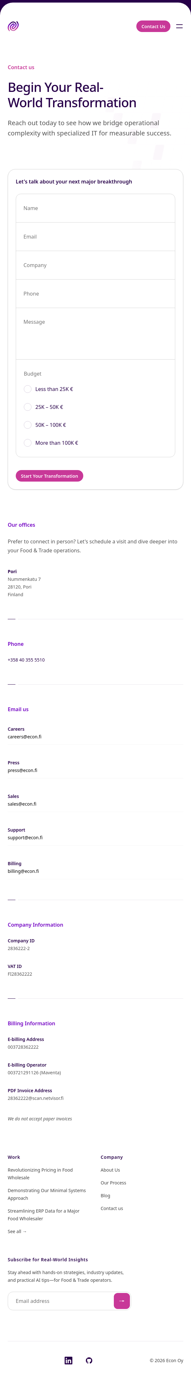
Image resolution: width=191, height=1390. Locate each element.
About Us (110, 1170)
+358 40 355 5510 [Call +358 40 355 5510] (26, 660)
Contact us (112, 1208)
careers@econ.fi (24, 737)
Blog (105, 1195)
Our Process (113, 1183)
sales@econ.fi (22, 804)
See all (17, 1231)
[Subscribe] (122, 1301)
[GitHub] (89, 1360)
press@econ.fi (22, 770)
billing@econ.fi (23, 871)
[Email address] (69, 1301)
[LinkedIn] (68, 1360)
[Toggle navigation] (179, 26)
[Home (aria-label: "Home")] (13, 26)
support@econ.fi (25, 837)
